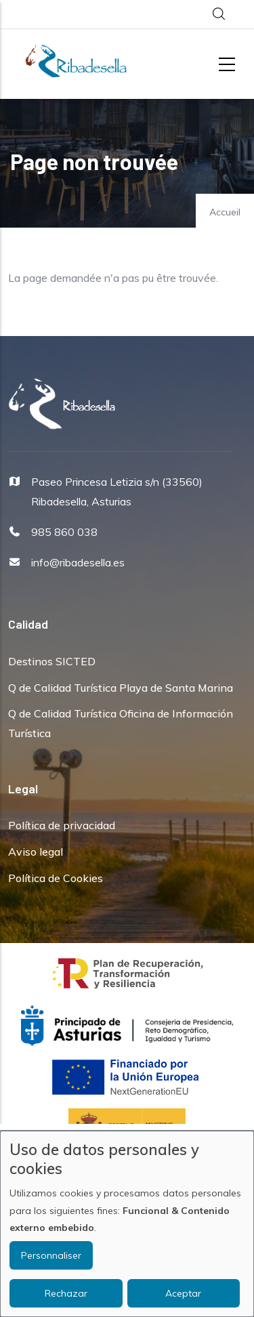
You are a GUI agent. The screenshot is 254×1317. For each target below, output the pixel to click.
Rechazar (66, 1293)
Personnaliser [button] (51, 1255)
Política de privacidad (61, 825)
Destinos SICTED (52, 661)
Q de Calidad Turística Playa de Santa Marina (120, 687)
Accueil (224, 212)
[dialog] (127, 1224)
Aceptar (183, 1293)
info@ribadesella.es (78, 562)
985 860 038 (64, 532)
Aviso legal (35, 851)
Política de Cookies (55, 878)
